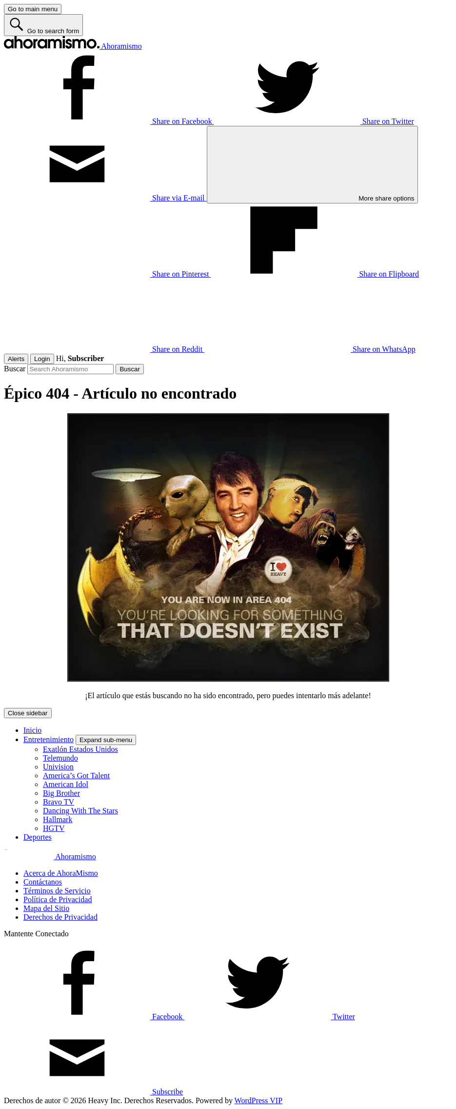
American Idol (65, 784)
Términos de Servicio (57, 891)
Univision (58, 767)
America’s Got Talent (76, 775)
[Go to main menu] (32, 9)
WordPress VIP (258, 1100)
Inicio (32, 730)
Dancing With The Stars (80, 811)
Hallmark (57, 819)
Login (42, 359)
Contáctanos (42, 882)
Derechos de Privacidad (60, 917)
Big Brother (61, 793)
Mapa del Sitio (46, 908)
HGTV (53, 828)
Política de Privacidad (57, 899)
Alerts (16, 359)
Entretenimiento (48, 739)
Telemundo (60, 758)
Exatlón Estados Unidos (80, 749)
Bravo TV (58, 802)
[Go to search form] (43, 25)
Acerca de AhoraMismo (60, 873)
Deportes (37, 837)
